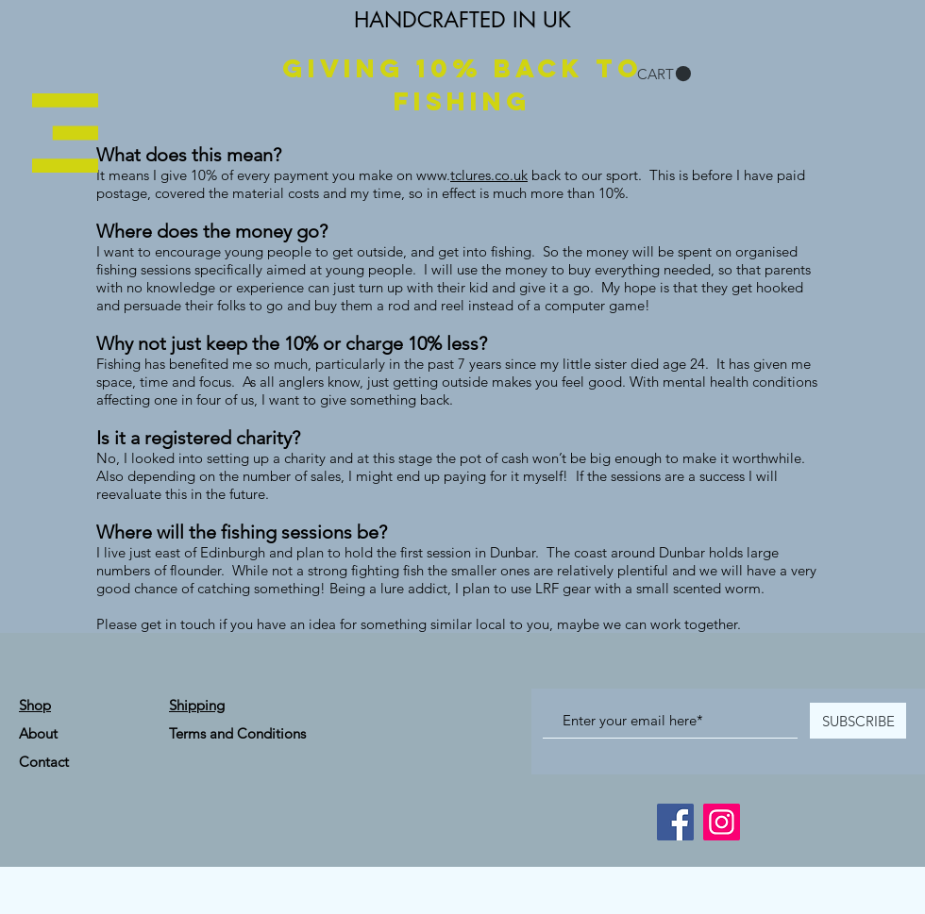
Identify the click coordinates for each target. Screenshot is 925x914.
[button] (65, 133)
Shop (35, 705)
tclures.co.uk (489, 175)
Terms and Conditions (237, 733)
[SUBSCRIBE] (858, 721)
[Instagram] (721, 822)
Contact (44, 762)
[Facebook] (675, 822)
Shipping (197, 705)
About (38, 733)
